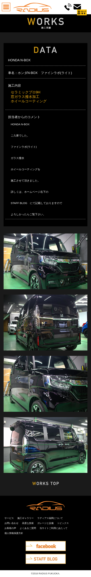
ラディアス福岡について (50, 518)
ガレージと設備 (45, 523)
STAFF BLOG (33, 556)
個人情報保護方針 (13, 533)
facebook (30, 543)
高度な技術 (28, 523)
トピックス (63, 523)
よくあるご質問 (28, 528)
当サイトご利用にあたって (54, 528)
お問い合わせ (11, 523)
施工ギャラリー (25, 518)
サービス (9, 518)
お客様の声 (10, 528)
